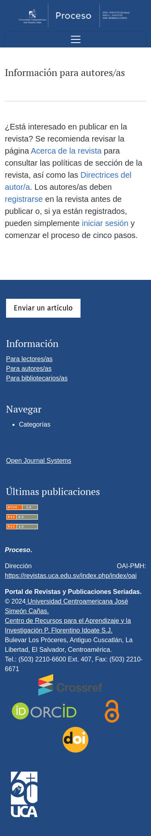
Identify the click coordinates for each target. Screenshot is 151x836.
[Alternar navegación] (75, 39)
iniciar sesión (105, 223)
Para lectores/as (29, 358)
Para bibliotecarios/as (37, 378)
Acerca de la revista (66, 150)
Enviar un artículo (43, 308)
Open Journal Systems (38, 460)
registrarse (24, 199)
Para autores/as (29, 368)
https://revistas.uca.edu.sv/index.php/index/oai (71, 575)
